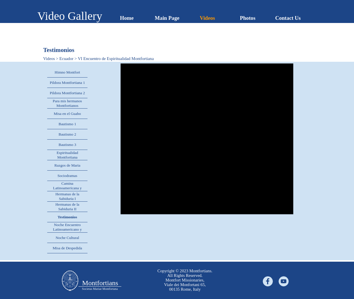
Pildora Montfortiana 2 (67, 93)
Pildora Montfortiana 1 (67, 82)
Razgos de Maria (67, 165)
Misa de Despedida (67, 248)
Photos (248, 18)
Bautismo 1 (67, 124)
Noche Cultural (67, 238)
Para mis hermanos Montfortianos (67, 103)
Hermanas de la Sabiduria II (67, 206)
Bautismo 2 (67, 134)
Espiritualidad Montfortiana (67, 155)
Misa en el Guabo (67, 113)
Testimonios (67, 217)
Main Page (167, 18)
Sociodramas (67, 175)
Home (127, 18)
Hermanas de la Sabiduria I (67, 196)
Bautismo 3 (67, 144)
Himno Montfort (67, 72)
